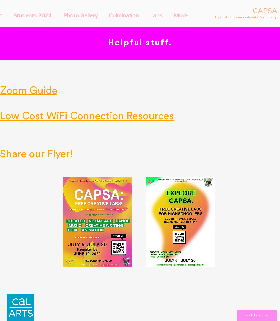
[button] (32, 16)
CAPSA (265, 11)
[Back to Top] (257, 315)
